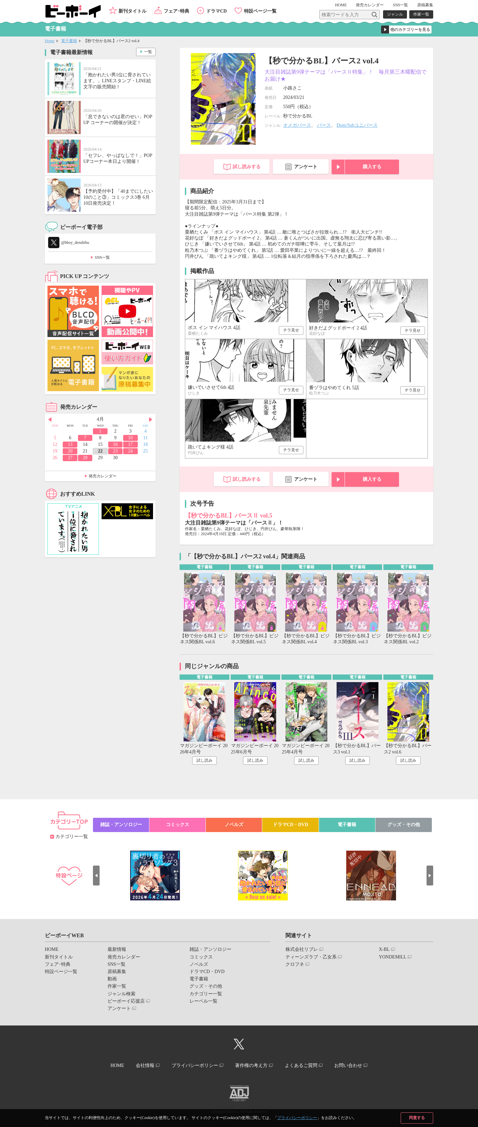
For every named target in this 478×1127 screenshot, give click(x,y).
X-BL (384, 949)
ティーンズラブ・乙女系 (311, 956)
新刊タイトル (132, 11)
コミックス (177, 824)
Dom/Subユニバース (357, 125)
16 (115, 444)
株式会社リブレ (301, 949)
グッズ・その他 (403, 824)
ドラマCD (216, 11)
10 (130, 437)
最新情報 (117, 949)
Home (49, 40)
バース (324, 125)
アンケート (305, 166)
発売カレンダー (103, 476)
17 (130, 444)
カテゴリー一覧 (71, 836)
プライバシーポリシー (297, 1117)
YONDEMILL (392, 956)
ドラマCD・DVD (290, 824)
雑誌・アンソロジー (121, 824)
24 (130, 451)
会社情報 (145, 1065)
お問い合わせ (348, 1065)
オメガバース (297, 125)
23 (115, 451)
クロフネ (294, 964)
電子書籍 (69, 40)
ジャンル (395, 14)
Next (151, 420)
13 (70, 444)
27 (70, 457)
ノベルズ (234, 824)
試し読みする (247, 166)
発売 (370, 5)
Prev (50, 420)
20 (70, 451)
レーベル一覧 (203, 1001)
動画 (112, 978)
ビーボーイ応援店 (126, 1001)
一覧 (148, 51)
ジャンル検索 (121, 993)
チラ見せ (291, 330)
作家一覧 (421, 14)
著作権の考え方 (251, 1065)
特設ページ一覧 (260, 11)
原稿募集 (425, 5)
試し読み (204, 760)
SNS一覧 (400, 5)
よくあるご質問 (301, 1065)
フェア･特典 (176, 11)
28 (85, 457)
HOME (341, 5)
